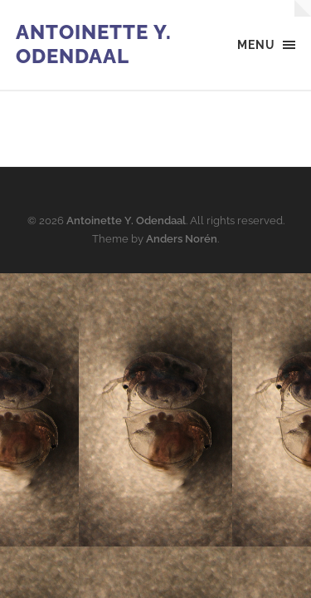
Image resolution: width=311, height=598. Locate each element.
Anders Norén (181, 239)
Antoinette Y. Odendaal (94, 44)
